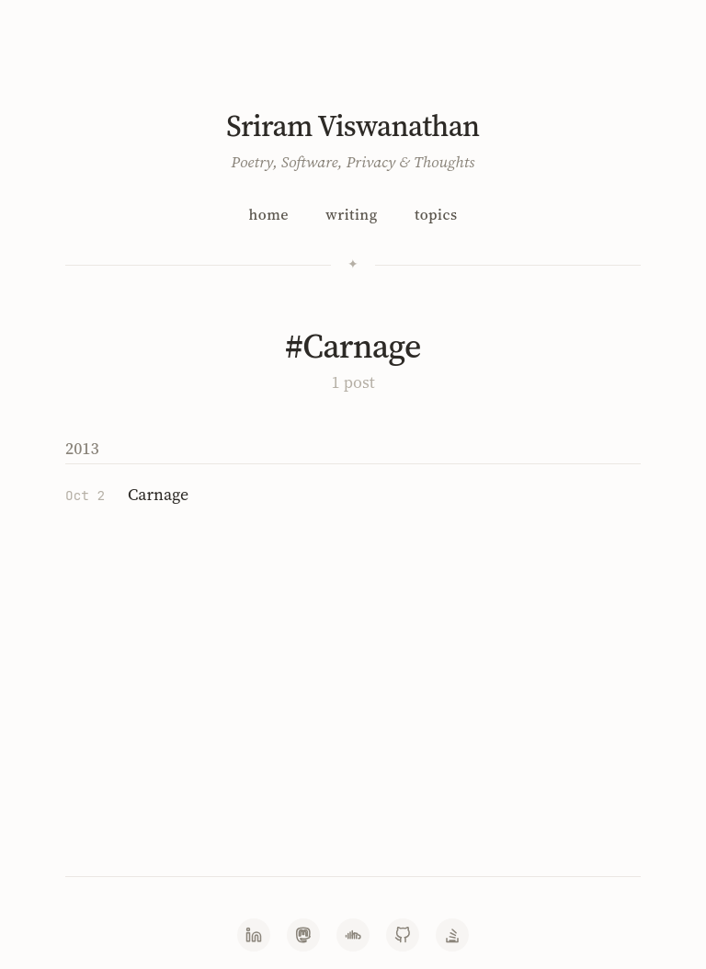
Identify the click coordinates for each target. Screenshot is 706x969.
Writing (351, 214)
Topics (436, 214)
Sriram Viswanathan (352, 126)
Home (268, 214)
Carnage (158, 494)
